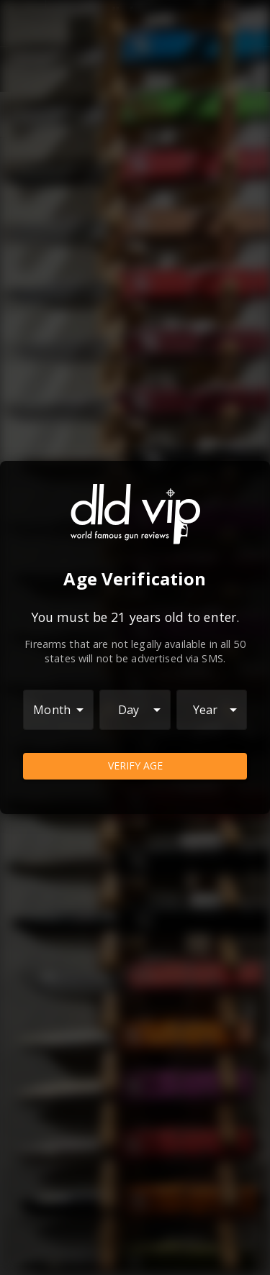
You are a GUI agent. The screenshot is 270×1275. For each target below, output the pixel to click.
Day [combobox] (128, 710)
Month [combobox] (52, 710)
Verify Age (135, 766)
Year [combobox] (205, 710)
